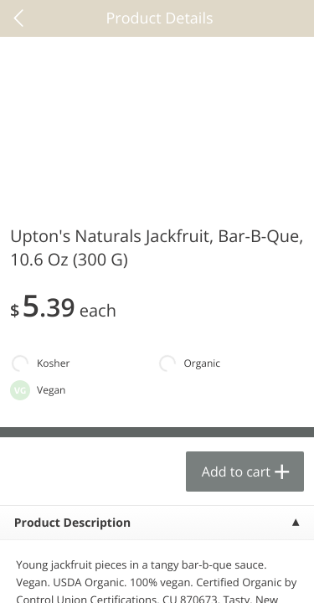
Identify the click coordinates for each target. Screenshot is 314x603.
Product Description (72, 523)
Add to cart (236, 471)
